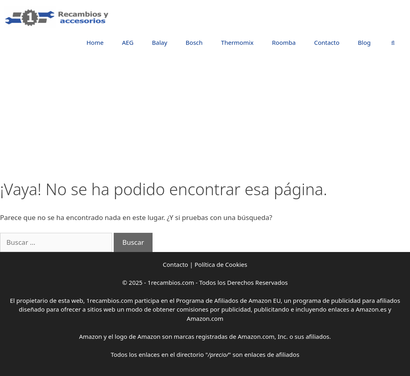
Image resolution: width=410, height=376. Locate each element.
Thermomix (237, 42)
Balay (159, 42)
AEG (128, 42)
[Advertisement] (205, 120)
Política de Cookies (221, 264)
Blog (364, 42)
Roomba (283, 42)
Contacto (326, 42)
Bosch (194, 42)
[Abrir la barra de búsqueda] (393, 43)
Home (95, 42)
